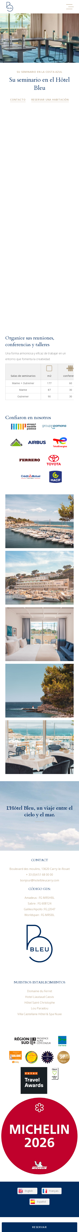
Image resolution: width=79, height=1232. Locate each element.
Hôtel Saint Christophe (39, 1003)
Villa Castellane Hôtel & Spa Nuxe (39, 1014)
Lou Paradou (39, 1008)
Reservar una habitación (50, 99)
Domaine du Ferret (39, 991)
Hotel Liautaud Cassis (39, 997)
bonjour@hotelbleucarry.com (39, 880)
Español (41, 1201)
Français (54, 1191)
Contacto (17, 99)
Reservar (39, 1227)
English (29, 1191)
